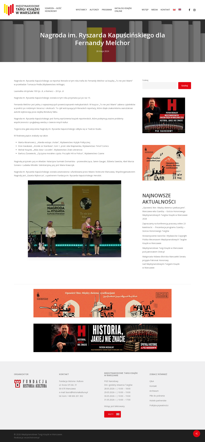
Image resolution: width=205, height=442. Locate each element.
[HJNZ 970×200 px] (102, 353)
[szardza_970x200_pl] (102, 318)
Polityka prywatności (158, 405)
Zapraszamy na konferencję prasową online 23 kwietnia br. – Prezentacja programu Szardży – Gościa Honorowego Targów (164, 227)
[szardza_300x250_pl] (163, 182)
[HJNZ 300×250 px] (163, 134)
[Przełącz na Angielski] (179, 9)
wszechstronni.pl (31, 437)
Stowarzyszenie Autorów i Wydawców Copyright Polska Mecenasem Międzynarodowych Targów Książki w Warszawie (164, 239)
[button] (112, 414)
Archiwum (154, 391)
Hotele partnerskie (157, 400)
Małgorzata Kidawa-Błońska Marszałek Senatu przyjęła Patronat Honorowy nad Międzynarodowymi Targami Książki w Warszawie (164, 262)
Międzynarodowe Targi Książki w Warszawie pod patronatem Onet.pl (162, 250)
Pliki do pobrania (157, 395)
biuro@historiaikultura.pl (77, 392)
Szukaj (145, 80)
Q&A (151, 381)
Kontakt (153, 386)
